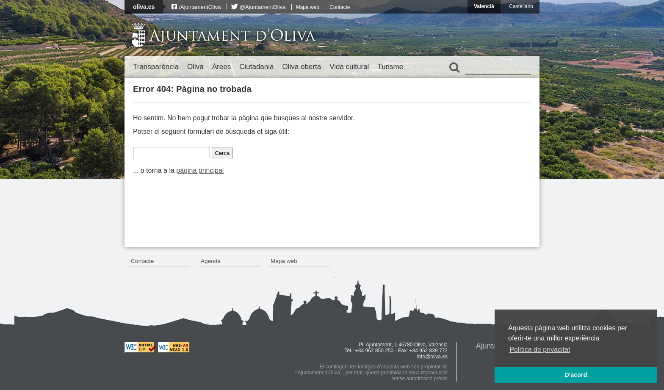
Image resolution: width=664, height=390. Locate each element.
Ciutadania (256, 67)
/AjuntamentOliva (200, 7)
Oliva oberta (301, 67)
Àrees (221, 67)
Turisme (390, 67)
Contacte (339, 7)
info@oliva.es (432, 357)
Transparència (156, 67)
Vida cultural (349, 67)
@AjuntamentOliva (263, 7)
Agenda (211, 261)
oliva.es (144, 6)
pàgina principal (200, 170)
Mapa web (307, 7)
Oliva (195, 67)
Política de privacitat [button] (539, 349)
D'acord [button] (575, 374)
